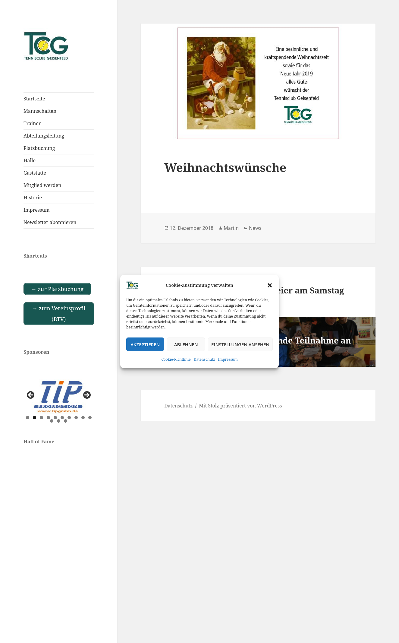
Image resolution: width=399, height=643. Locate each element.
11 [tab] (51, 421)
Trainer (32, 123)
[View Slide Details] (59, 396)
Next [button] (86, 395)
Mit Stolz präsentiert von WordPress (240, 405)
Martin (231, 228)
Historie (33, 197)
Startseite (34, 98)
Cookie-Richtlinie (176, 359)
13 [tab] (65, 421)
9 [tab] (83, 417)
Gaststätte (35, 172)
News (255, 228)
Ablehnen (186, 344)
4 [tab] (48, 417)
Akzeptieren (145, 344)
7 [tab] (69, 417)
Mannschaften (40, 111)
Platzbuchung (39, 148)
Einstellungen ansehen (240, 344)
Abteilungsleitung (44, 135)
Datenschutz (204, 359)
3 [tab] (41, 417)
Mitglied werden (42, 185)
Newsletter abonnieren (50, 222)
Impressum (228, 359)
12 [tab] (58, 421)
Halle (30, 160)
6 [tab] (62, 417)
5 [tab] (55, 417)
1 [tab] (27, 417)
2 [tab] (34, 417)
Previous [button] (31, 395)
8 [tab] (76, 417)
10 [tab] (90, 417)
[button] (270, 285)
